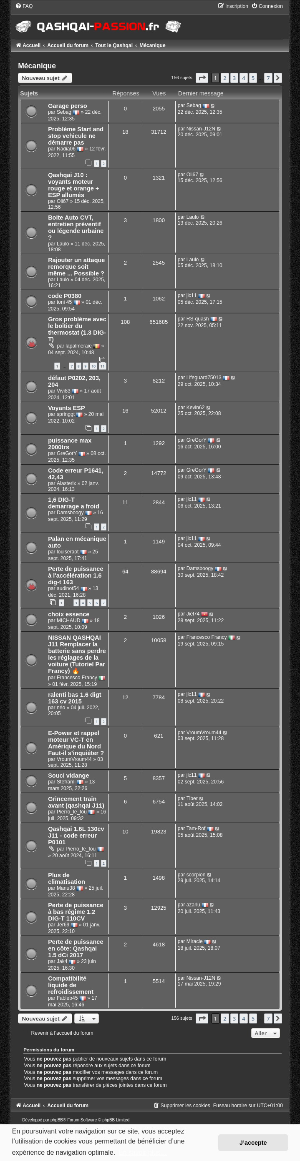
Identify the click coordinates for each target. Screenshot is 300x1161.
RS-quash (198, 319)
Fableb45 (67, 998)
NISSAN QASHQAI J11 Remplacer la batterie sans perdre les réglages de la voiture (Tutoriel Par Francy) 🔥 (77, 654)
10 (93, 366)
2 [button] (224, 78)
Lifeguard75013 (204, 377)
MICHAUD (68, 621)
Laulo (63, 244)
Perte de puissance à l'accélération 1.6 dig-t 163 (75, 575)
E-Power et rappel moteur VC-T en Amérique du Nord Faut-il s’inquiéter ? (76, 743)
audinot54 (68, 588)
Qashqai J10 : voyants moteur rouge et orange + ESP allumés (73, 185)
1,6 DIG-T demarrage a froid (73, 503)
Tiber (192, 798)
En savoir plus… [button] (142, 1152)
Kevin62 (196, 407)
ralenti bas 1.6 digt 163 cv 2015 (74, 698)
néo (61, 708)
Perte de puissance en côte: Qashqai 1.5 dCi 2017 (75, 948)
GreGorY (67, 453)
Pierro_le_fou (72, 812)
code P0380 (64, 296)
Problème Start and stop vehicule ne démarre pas (75, 136)
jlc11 (192, 295)
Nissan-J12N (201, 129)
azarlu (193, 905)
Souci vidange (68, 775)
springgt (66, 414)
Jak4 (62, 961)
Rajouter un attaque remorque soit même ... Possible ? (76, 267)
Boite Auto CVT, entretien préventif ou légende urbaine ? (75, 227)
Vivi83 (64, 391)
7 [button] (268, 78)
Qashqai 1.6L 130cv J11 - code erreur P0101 (76, 836)
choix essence (68, 614)
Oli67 (62, 201)
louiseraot (67, 552)
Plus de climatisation (66, 878)
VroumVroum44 (74, 759)
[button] (202, 78)
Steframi (66, 782)
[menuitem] (24, 6)
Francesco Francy (77, 678)
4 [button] (243, 78)
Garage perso (67, 106)
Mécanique (37, 66)
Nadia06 (66, 149)
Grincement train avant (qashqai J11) (76, 802)
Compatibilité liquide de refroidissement (70, 985)
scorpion (196, 875)
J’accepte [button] (253, 1142)
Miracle (195, 941)
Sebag (64, 112)
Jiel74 (193, 614)
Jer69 (63, 925)
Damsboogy (70, 512)
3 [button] (234, 78)
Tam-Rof (196, 828)
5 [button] (253, 78)
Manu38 (66, 888)
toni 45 (64, 302)
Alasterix (66, 483)
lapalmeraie (79, 346)
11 (103, 366)
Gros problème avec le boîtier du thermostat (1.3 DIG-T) (77, 329)
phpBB (56, 1120)
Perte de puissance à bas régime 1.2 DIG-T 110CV (75, 912)
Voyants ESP (66, 408)
